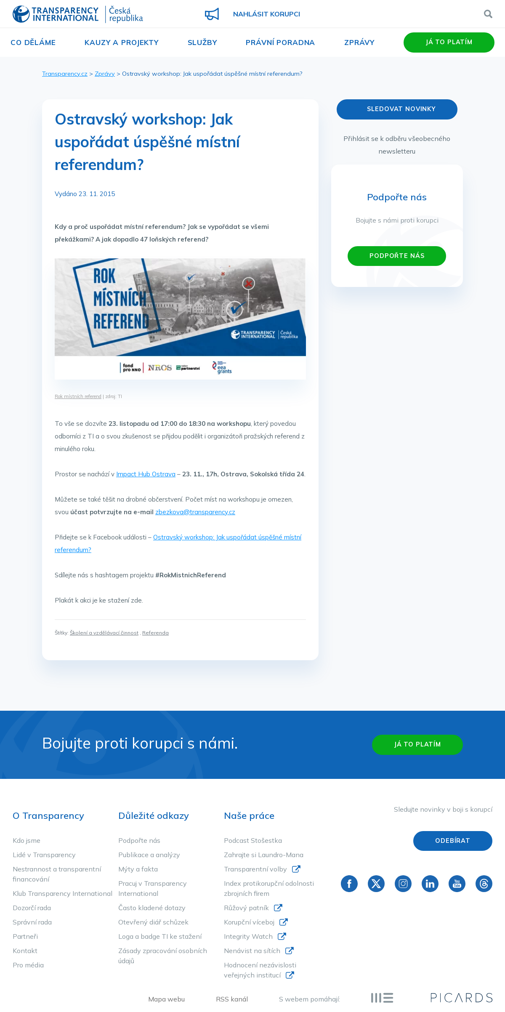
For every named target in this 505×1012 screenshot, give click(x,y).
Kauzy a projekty (122, 42)
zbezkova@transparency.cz (195, 512)
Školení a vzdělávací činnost (104, 633)
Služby (202, 42)
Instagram (403, 883)
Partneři (25, 936)
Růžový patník (246, 907)
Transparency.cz (65, 73)
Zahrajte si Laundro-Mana (263, 854)
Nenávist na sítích (252, 950)
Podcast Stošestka (253, 840)
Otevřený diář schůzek (153, 922)
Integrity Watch (248, 936)
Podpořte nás (139, 840)
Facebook (349, 883)
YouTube (457, 883)
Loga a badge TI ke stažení (160, 936)
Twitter (376, 883)
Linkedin (430, 883)
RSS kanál (232, 999)
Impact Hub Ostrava (145, 474)
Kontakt (25, 950)
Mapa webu (166, 999)
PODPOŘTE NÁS (396, 256)
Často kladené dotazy (152, 907)
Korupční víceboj (249, 922)
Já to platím (449, 42)
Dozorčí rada (32, 907)
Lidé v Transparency (44, 854)
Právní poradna (280, 42)
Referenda (155, 633)
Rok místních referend (78, 396)
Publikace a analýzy (149, 854)
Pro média (28, 965)
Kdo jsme (26, 840)
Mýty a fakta (138, 869)
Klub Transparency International (62, 893)
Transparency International (78, 14)
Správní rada (32, 922)
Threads (484, 883)
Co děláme (33, 42)
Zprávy (359, 42)
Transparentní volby (255, 869)
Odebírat (452, 841)
